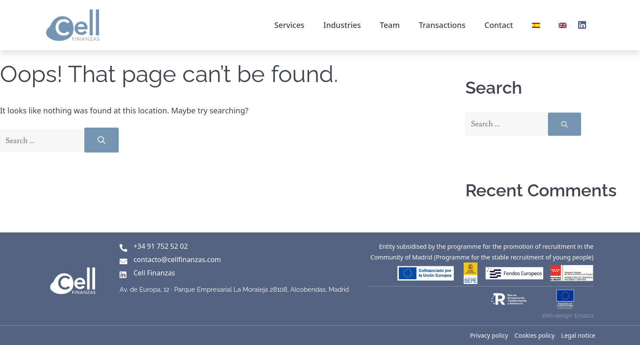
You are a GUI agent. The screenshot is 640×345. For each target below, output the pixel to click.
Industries (342, 25)
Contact (498, 25)
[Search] (101, 140)
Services (289, 25)
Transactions (442, 25)
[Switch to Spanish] (536, 25)
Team (390, 25)
